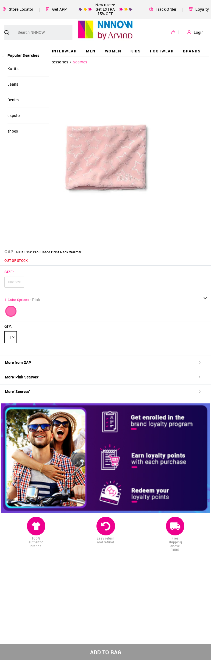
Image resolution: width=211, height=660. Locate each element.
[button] (10, 311)
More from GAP (103, 362)
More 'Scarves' (103, 391)
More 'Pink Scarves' (103, 377)
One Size (14, 282)
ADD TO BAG (105, 652)
